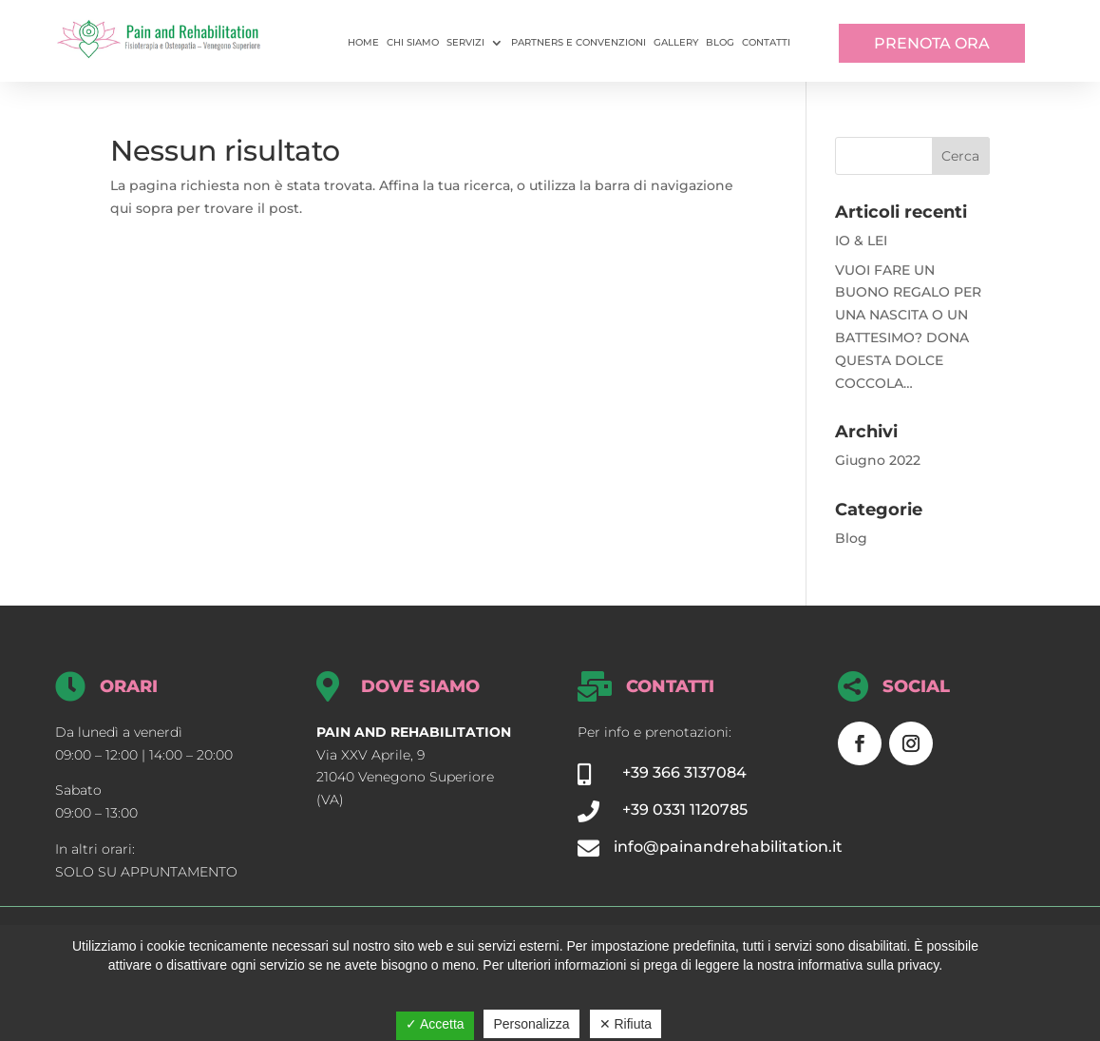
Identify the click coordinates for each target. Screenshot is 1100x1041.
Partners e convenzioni (578, 42)
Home (363, 42)
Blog (720, 42)
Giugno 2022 (877, 460)
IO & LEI (861, 240)
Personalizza (531, 1023)
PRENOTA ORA (932, 43)
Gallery (676, 42)
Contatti (766, 42)
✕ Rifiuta (626, 1023)
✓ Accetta (435, 1023)
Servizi (465, 42)
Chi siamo (413, 42)
